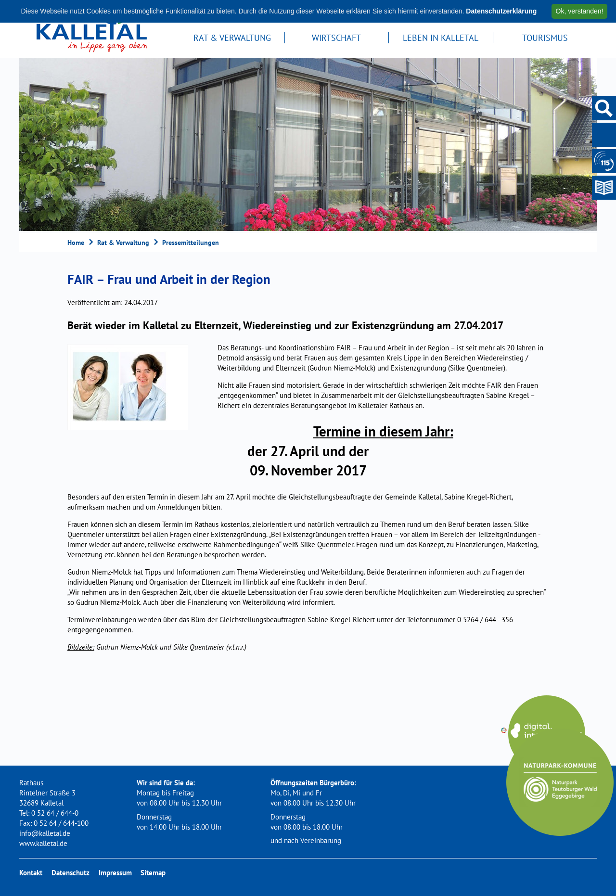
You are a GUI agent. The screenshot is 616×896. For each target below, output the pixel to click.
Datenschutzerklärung (501, 11)
